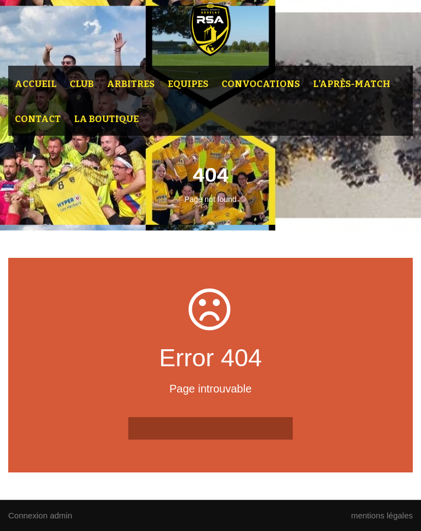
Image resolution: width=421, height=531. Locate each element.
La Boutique (106, 119)
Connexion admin (40, 515)
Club (82, 84)
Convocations (260, 84)
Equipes (188, 84)
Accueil (35, 84)
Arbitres (131, 84)
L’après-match (351, 84)
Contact (38, 119)
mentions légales (382, 515)
